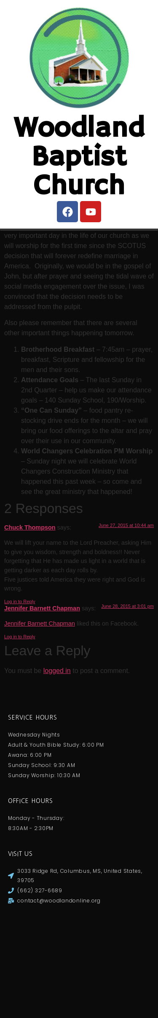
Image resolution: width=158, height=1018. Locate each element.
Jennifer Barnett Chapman (42, 712)
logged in (57, 775)
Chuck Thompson (30, 632)
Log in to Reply (19, 706)
